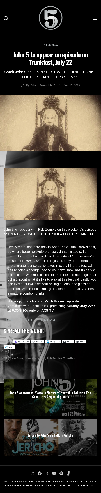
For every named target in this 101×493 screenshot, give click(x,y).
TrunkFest (69, 358)
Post (8, 341)
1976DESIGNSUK (41, 486)
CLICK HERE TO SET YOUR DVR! (29, 320)
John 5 (41, 358)
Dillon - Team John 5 (42, 85)
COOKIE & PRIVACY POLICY (64, 481)
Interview (50, 44)
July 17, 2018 (72, 85)
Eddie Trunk (16, 358)
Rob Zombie (54, 358)
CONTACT (85, 481)
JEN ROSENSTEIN (84, 486)
